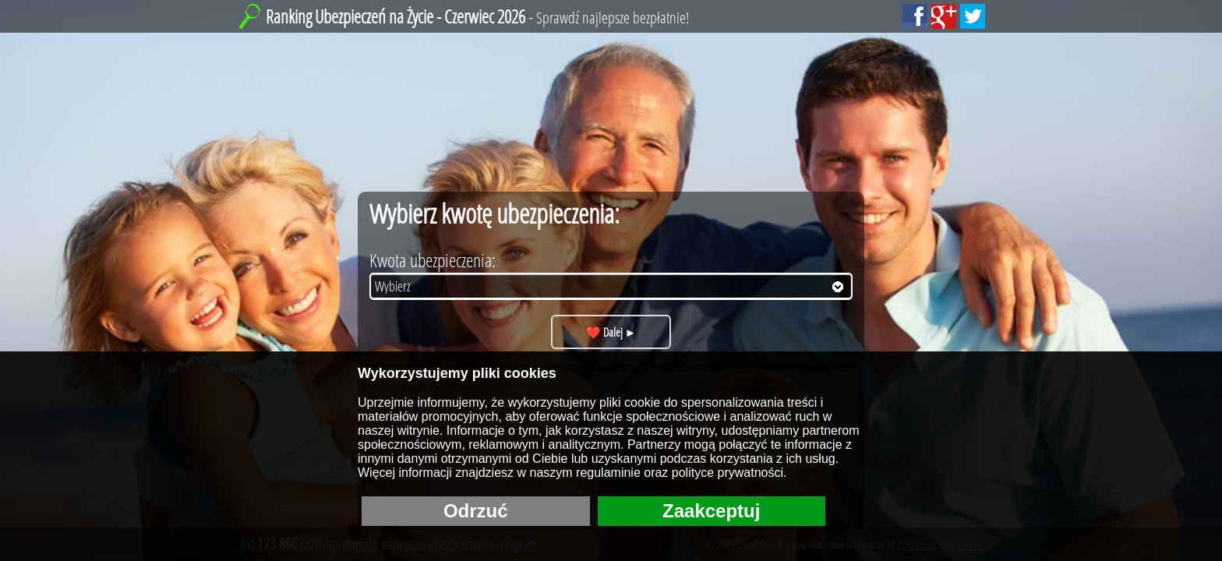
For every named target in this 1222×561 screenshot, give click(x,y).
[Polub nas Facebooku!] (914, 16)
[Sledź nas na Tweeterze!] (972, 16)
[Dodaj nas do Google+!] (943, 16)
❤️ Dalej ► (611, 332)
